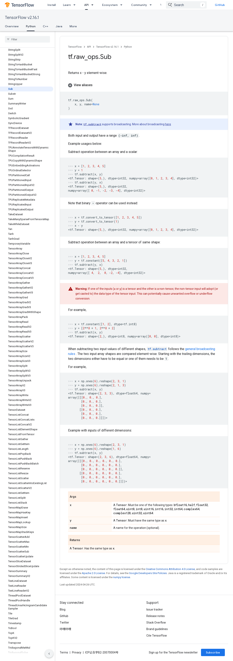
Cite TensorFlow (156, 635)
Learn (67, 5)
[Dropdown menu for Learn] (76, 5)
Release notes (155, 616)
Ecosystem (110, 5)
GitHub (220, 5)
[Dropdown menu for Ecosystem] (122, 5)
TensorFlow (75, 46)
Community (139, 5)
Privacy (76, 652)
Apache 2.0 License (93, 573)
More (73, 26)
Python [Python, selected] (30, 26)
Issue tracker (154, 609)
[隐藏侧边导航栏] (49, 654)
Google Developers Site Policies (148, 573)
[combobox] (186, 5)
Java (59, 26)
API (89, 46)
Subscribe (213, 652)
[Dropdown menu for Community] (152, 5)
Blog (62, 609)
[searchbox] (27, 39)
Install (51, 5)
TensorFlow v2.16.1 (22, 17)
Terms (64, 652)
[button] (144, 85)
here (168, 124)
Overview (12, 26)
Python (128, 46)
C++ (45, 26)
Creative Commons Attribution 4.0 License (170, 569)
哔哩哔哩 (65, 629)
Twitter (64, 622)
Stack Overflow (156, 622)
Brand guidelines (157, 629)
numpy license (121, 577)
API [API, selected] (86, 5)
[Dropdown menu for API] (93, 5)
